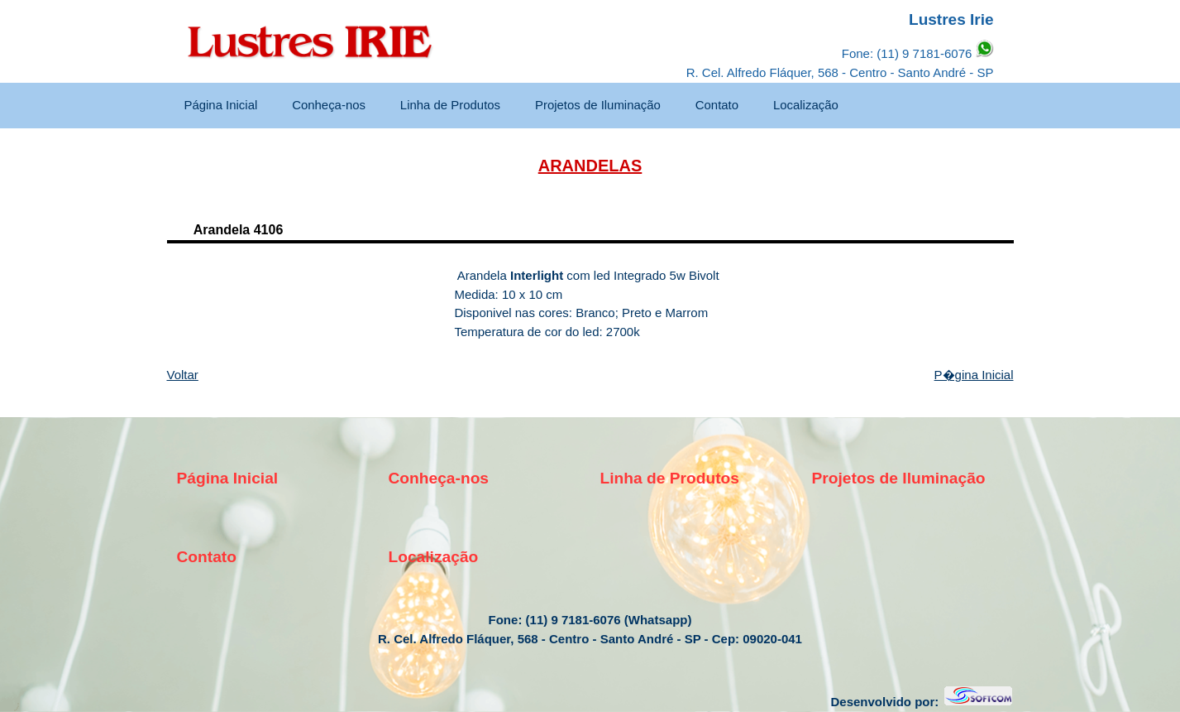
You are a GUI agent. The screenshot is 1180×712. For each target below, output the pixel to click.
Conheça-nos (328, 105)
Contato (716, 105)
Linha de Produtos (450, 105)
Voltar (182, 375)
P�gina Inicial (974, 375)
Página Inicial (220, 105)
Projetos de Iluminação (598, 105)
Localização (805, 105)
